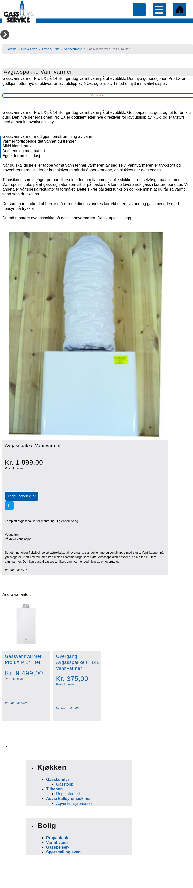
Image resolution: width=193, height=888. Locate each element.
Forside (11, 49)
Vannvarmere (73, 49)
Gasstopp (64, 784)
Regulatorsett (68, 794)
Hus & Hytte (29, 49)
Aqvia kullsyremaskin (75, 803)
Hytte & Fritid (51, 49)
